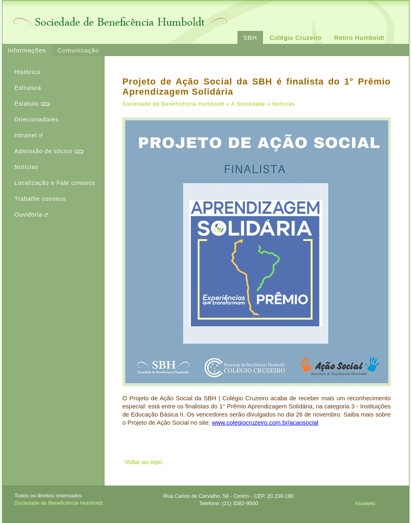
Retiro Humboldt (359, 37)
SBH (250, 37)
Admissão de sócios (49, 151)
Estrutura (28, 88)
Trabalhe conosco (40, 198)
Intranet (29, 135)
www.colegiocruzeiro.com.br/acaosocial (265, 422)
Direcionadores (37, 119)
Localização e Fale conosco (55, 183)
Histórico (27, 72)
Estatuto (32, 103)
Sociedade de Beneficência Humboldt (173, 104)
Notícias (27, 167)
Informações (27, 50)
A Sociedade (248, 104)
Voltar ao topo (144, 461)
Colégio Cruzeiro (296, 37)
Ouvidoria (31, 214)
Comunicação (78, 50)
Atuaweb (364, 503)
